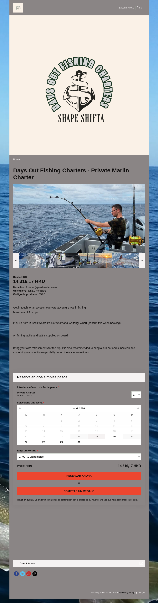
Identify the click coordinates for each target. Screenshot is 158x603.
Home (16, 159)
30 (79, 442)
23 (79, 436)
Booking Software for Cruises (105, 592)
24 (96, 436)
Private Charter (69, 394)
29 (61, 442)
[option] (29, 260)
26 (131, 436)
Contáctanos (27, 563)
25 (114, 436)
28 (43, 442)
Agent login (139, 592)
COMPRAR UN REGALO (79, 491)
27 (26, 442)
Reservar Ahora (79, 475)
